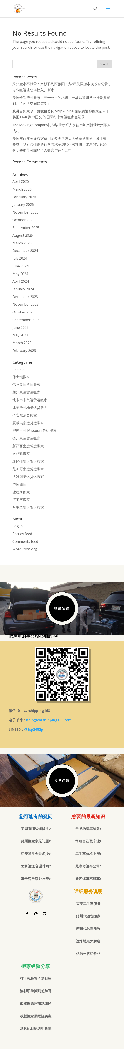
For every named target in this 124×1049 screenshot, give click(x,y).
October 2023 (23, 312)
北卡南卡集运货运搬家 (29, 400)
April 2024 (20, 281)
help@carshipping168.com (49, 720)
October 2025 (23, 219)
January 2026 (23, 204)
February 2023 (24, 350)
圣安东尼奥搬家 (24, 415)
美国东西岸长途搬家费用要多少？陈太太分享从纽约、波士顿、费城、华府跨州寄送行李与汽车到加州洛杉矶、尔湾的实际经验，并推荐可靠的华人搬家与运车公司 (61, 144)
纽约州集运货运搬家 (28, 461)
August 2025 (22, 235)
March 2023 (22, 342)
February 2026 (24, 197)
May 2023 (20, 335)
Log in (17, 526)
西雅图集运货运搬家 (28, 476)
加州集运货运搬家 (26, 392)
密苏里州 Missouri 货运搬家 (34, 430)
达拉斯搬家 (21, 492)
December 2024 (25, 250)
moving (18, 369)
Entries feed (22, 533)
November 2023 (25, 304)
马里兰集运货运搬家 (28, 507)
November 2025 (25, 212)
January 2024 (23, 289)
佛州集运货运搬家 (26, 384)
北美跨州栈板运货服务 (29, 407)
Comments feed (25, 541)
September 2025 (25, 227)
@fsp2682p (33, 729)
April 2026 (20, 181)
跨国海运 (19, 484)
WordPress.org (24, 549)
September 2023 (25, 319)
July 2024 (19, 258)
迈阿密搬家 (21, 499)
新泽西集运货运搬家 (28, 446)
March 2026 (22, 189)
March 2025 (22, 243)
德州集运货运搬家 (26, 438)
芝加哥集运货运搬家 (28, 469)
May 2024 (20, 273)
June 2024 (20, 266)
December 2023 (25, 296)
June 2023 (20, 327)
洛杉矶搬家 (21, 453)
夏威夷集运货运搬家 (28, 422)
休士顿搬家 (21, 376)
